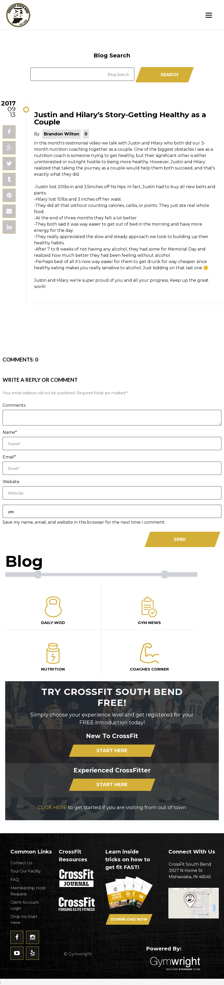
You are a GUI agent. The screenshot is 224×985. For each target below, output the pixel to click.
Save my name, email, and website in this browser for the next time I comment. (84, 522)
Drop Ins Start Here (23, 919)
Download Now (129, 919)
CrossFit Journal (77, 880)
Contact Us (21, 862)
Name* (10, 432)
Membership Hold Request (27, 890)
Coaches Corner (149, 657)
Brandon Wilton (61, 134)
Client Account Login (24, 905)
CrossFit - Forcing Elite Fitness (77, 904)
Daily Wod (53, 610)
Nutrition (53, 657)
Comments (14, 405)
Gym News (149, 610)
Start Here (112, 750)
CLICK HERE (52, 807)
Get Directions (193, 909)
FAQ (14, 879)
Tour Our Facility (25, 871)
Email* (9, 457)
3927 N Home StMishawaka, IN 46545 (194, 870)
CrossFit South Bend (37, 15)
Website (11, 481)
